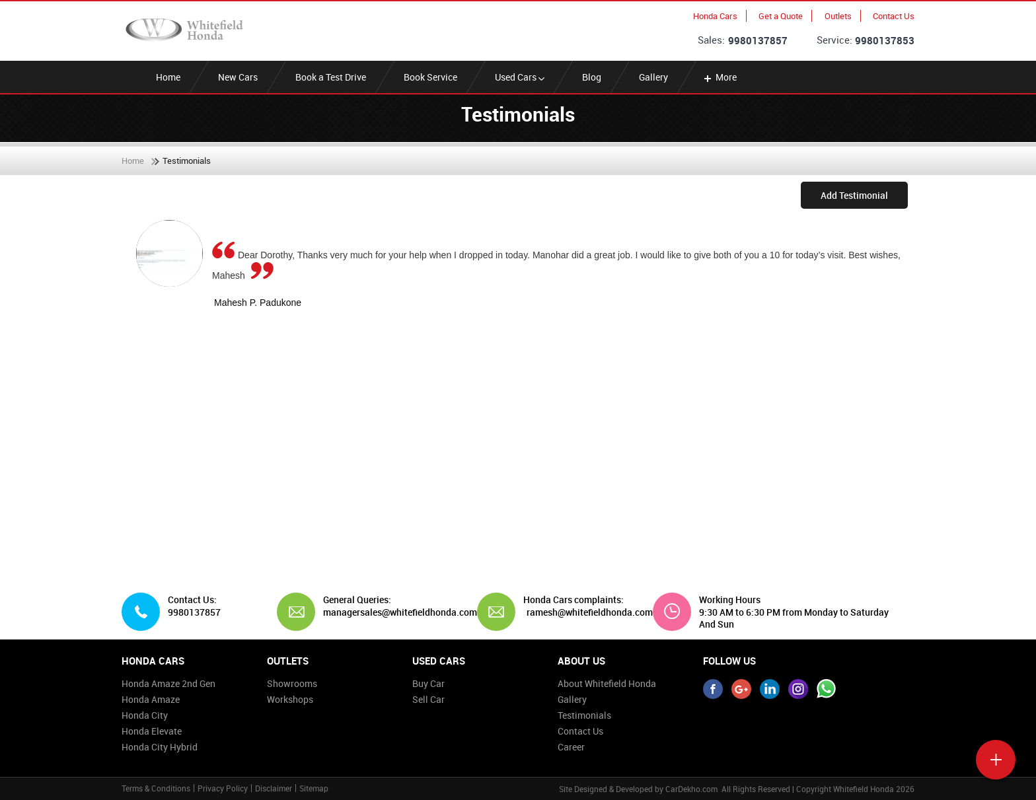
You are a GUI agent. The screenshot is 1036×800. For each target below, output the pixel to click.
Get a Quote (780, 16)
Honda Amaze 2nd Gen (168, 683)
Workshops (290, 699)
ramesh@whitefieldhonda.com (590, 612)
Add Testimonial (854, 195)
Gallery (653, 77)
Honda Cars (715, 16)
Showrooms (292, 683)
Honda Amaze (151, 699)
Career (571, 747)
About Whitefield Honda (607, 683)
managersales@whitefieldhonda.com (395, 612)
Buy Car (428, 683)
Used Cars (519, 77)
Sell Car (428, 699)
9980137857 (758, 40)
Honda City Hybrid (160, 747)
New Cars (238, 77)
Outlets (838, 16)
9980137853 (884, 40)
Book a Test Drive (330, 77)
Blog (591, 77)
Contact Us (893, 16)
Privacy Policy (223, 788)
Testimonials (584, 715)
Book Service (430, 77)
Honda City (145, 715)
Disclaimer (273, 788)
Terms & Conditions (156, 788)
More (719, 77)
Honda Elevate (152, 731)
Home (168, 77)
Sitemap (313, 788)
